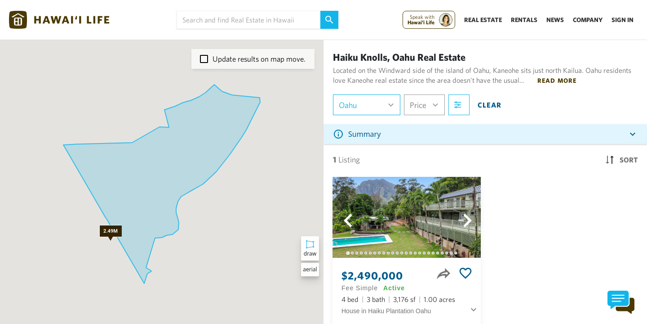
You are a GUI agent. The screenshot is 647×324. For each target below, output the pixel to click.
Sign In (623, 19)
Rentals (524, 19)
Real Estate (483, 19)
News (555, 19)
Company (588, 19)
